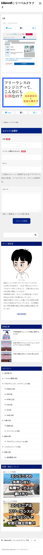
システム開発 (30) (10, 378)
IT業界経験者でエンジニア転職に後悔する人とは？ (26, 333)
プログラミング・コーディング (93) (17, 384)
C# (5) (9, 410)
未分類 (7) (8, 373)
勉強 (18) (7, 436)
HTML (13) (10, 399)
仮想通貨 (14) (11, 457)
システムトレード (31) (12, 447)
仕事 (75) (7, 420)
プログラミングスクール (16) (17, 441)
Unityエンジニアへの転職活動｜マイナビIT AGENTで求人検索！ (12, 122)
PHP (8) (9, 394)
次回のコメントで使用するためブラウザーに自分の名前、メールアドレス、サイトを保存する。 (21, 178)
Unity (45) (10, 415)
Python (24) (11, 389)
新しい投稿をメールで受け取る (16, 214)
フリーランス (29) (13, 431)
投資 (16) (7, 452)
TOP (16, 540)
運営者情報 (22, 314)
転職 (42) (10, 426)
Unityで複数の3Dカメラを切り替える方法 (26, 354)
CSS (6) (9, 405)
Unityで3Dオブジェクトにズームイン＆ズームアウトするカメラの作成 (26, 344)
